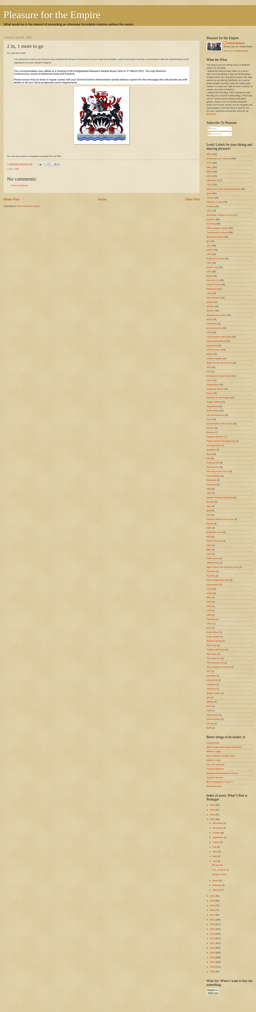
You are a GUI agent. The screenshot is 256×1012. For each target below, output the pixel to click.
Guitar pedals (213, 636)
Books (210, 454)
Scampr (210, 502)
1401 (209, 293)
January (216, 890)
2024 (212, 810)
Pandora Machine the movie (220, 519)
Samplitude (212, 406)
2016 (212, 919)
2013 (212, 934)
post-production (214, 328)
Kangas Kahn (213, 743)
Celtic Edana (213, 558)
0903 (209, 489)
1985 (209, 615)
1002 (209, 176)
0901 (209, 597)
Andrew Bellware (236, 43)
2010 (212, 948)
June (215, 851)
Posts (212, 128)
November (217, 828)
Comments (215, 134)
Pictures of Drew (215, 202)
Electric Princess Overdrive (220, 497)
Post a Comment (19, 185)
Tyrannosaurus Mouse (217, 232)
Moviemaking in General (218, 158)
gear (209, 510)
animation (211, 675)
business (211, 219)
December (217, 823)
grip (208, 697)
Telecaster (212, 654)
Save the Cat (213, 280)
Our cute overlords (216, 764)
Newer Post (11, 199)
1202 (209, 254)
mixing (210, 588)
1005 (209, 606)
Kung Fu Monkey (215, 777)
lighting (210, 701)
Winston (211, 310)
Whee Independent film (218, 580)
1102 (209, 245)
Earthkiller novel (214, 532)
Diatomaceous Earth (216, 315)
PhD (17, 169)
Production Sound (215, 258)
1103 (209, 610)
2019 (212, 905)
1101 (209, 184)
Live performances (216, 415)
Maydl (209, 354)
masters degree (214, 358)
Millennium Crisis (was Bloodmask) (224, 189)
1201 (209, 210)
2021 (212, 896)
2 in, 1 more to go (220, 870)
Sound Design (213, 476)
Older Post (192, 199)
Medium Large (214, 751)
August (216, 842)
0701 (209, 163)
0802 (209, 171)
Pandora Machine (215, 436)
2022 (212, 819)
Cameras (211, 619)
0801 (209, 167)
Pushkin (210, 206)
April (214, 861)
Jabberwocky (213, 562)
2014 (212, 929)
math (209, 710)
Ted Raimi (211, 323)
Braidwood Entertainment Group (222, 773)
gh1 (208, 241)
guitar (209, 193)
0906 (209, 528)
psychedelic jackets (216, 341)
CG (208, 371)
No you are (217, 865)
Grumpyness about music (219, 376)
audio (209, 319)
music (209, 380)
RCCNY (210, 428)
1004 (209, 332)
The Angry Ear (214, 658)
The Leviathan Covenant (218, 667)
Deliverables (213, 384)
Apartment (212, 345)
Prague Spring (214, 402)
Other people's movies (217, 228)
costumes (211, 688)
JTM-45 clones (214, 349)
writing (210, 593)
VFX (209, 671)
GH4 (209, 628)
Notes (209, 393)
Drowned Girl (213, 462)
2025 (212, 805)
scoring (210, 723)
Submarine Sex (214, 786)
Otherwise (211, 180)
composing (212, 680)
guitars (210, 302)
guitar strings (213, 410)
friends (210, 523)
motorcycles (212, 715)
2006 (212, 967)
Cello (209, 554)
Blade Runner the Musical (219, 362)
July (214, 847)
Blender (210, 432)
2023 (212, 814)
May (214, 856)
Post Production (214, 541)
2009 (212, 952)
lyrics (209, 706)
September (218, 837)
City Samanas (213, 297)
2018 (212, 910)
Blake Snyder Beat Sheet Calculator (224, 747)
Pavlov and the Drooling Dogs (221, 441)
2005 (212, 971)
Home (102, 199)
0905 (209, 549)
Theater (210, 197)
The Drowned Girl (215, 662)
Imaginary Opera (215, 389)
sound (209, 419)
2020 (212, 900)
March (215, 880)
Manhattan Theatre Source (220, 215)
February (217, 885)
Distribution (212, 289)
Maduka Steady (214, 641)
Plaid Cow (211, 645)
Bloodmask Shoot (215, 237)
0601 (209, 545)
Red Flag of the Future (218, 471)
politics (210, 250)
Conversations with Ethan (219, 337)
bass (209, 506)
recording (211, 223)
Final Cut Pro (213, 467)
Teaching (211, 576)
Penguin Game (219, 874)
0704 (209, 271)
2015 (212, 924)
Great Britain (213, 632)
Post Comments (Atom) (28, 206)
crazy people (213, 584)
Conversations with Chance (220, 423)
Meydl (209, 276)
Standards (212, 480)
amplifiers (211, 449)
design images (214, 693)
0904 (209, 154)
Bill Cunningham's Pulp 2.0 (220, 782)
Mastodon (211, 114)
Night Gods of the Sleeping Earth (223, 567)
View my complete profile (236, 51)
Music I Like (212, 267)
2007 (212, 962)
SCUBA (210, 306)
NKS (209, 536)
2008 (212, 957)
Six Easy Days (214, 445)
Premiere (211, 571)
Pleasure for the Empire (51, 14)
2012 (212, 938)
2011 (212, 943)
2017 (212, 915)
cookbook (211, 684)
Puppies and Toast (216, 649)
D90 (209, 458)
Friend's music (214, 284)
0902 (209, 601)
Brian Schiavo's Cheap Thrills (221, 756)
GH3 (209, 515)
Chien (209, 623)
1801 (209, 493)
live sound (211, 484)
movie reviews (214, 719)
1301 (209, 263)
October (216, 832)
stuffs (209, 728)
